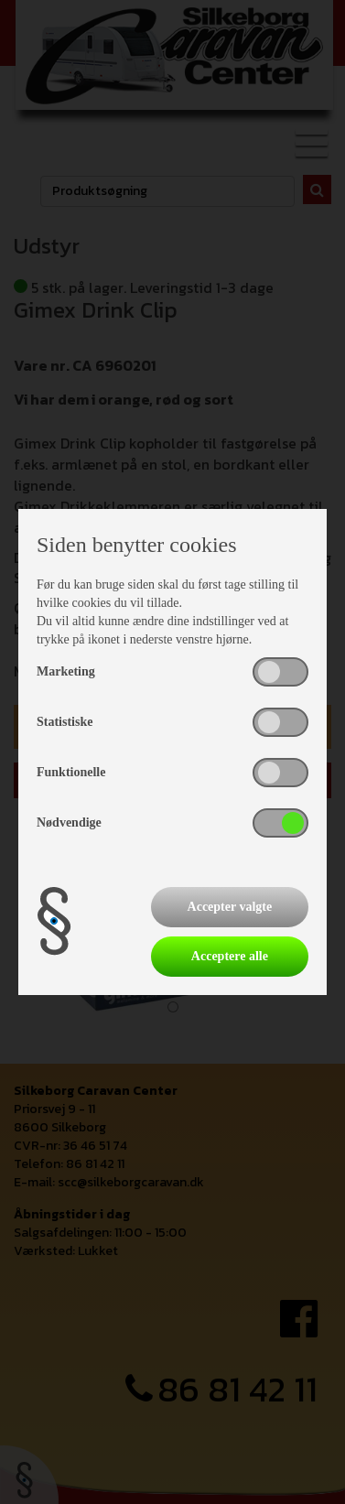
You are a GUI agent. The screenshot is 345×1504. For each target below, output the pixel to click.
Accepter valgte (230, 907)
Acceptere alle (229, 956)
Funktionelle (71, 772)
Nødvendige (69, 822)
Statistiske (64, 722)
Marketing (66, 671)
